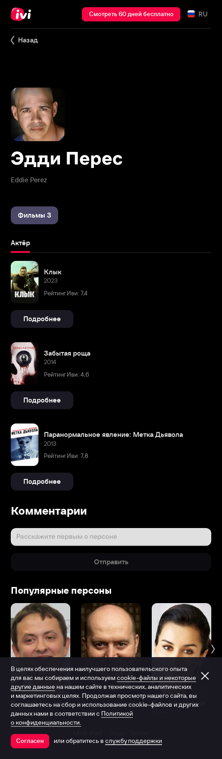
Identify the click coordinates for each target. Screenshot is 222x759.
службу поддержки (133, 740)
